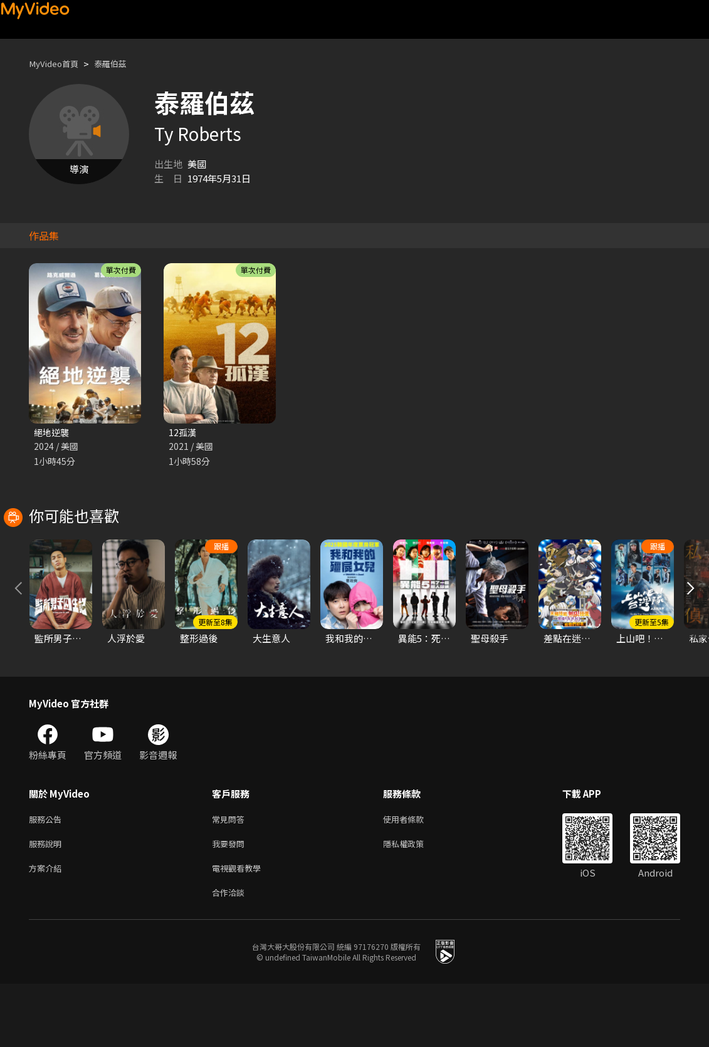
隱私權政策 (414, 902)
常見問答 (230, 876)
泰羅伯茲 (120, 63)
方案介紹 (47, 928)
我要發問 (230, 902)
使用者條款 (414, 876)
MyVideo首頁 (57, 63)
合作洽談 (230, 955)
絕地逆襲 (52, 432)
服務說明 (47, 902)
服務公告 (47, 876)
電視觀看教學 (240, 928)
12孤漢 (183, 432)
